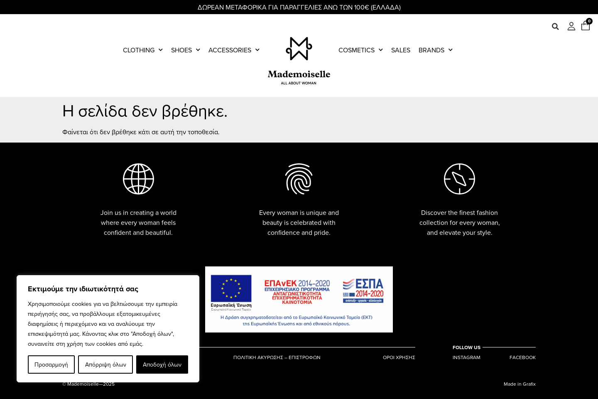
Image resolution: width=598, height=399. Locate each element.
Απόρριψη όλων (105, 364)
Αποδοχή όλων (162, 364)
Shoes (185, 50)
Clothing (143, 50)
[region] (108, 328)
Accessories (234, 50)
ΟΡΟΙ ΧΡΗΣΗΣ (399, 357)
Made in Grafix (520, 383)
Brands (436, 50)
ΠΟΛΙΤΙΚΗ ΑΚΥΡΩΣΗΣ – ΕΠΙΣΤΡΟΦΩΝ (277, 357)
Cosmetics (360, 50)
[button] (555, 26)
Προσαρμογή (51, 364)
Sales (400, 50)
